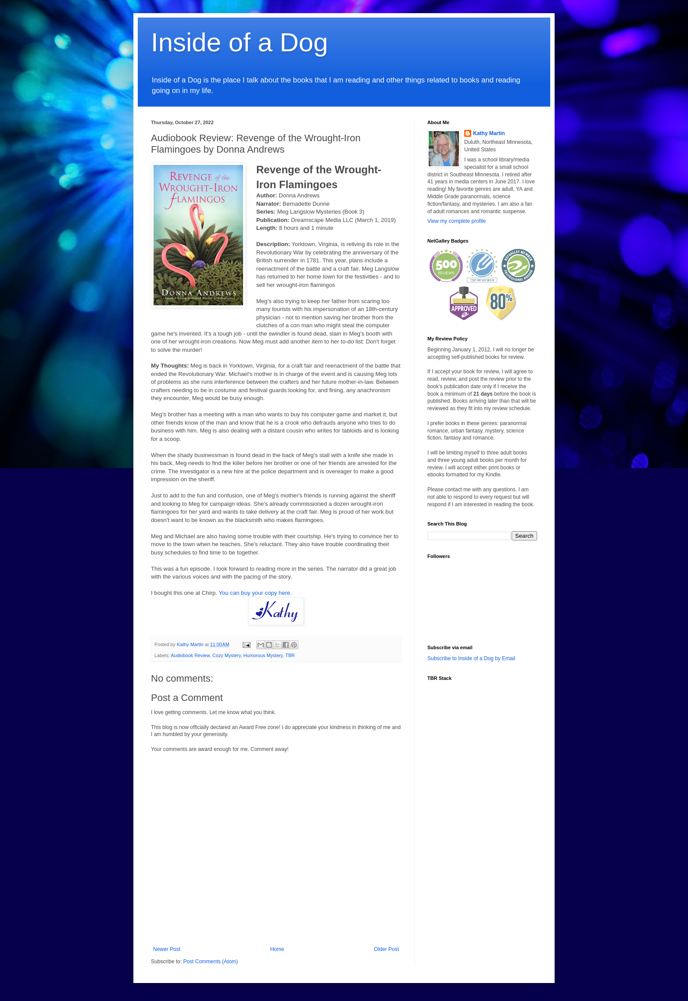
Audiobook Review (190, 655)
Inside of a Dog (239, 42)
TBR (290, 655)
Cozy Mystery (226, 655)
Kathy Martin (489, 133)
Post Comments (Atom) (210, 961)
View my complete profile (456, 221)
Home (277, 949)
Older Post (386, 949)
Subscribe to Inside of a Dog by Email (471, 658)
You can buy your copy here (254, 593)
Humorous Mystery (263, 655)
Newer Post (166, 949)
